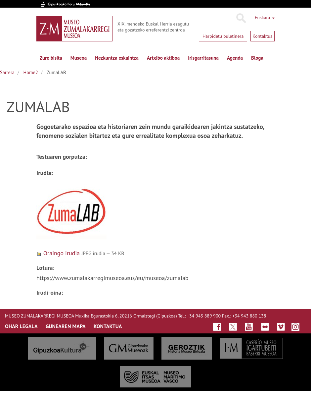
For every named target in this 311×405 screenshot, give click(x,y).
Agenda (235, 58)
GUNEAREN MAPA (66, 326)
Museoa (78, 58)
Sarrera (7, 72)
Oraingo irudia (61, 253)
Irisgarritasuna (203, 58)
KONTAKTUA (108, 326)
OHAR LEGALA (21, 326)
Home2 (30, 72)
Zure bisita (51, 58)
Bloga (257, 58)
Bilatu (240, 18)
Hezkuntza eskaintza (117, 58)
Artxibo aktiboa (163, 58)
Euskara (265, 18)
